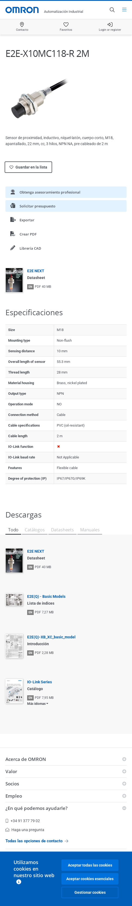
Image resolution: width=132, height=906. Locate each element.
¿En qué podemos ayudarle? (36, 808)
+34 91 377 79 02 (22, 821)
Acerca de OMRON (25, 759)
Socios (12, 783)
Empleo (13, 796)
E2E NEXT (35, 271)
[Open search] (112, 10)
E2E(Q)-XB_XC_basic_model (51, 637)
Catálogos (35, 530)
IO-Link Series (39, 682)
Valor (11, 771)
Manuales (90, 530)
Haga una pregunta (24, 830)
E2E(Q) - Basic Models (46, 596)
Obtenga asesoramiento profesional (45, 192)
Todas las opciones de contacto (36, 840)
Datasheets (62, 530)
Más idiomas (36, 704)
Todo (13, 530)
